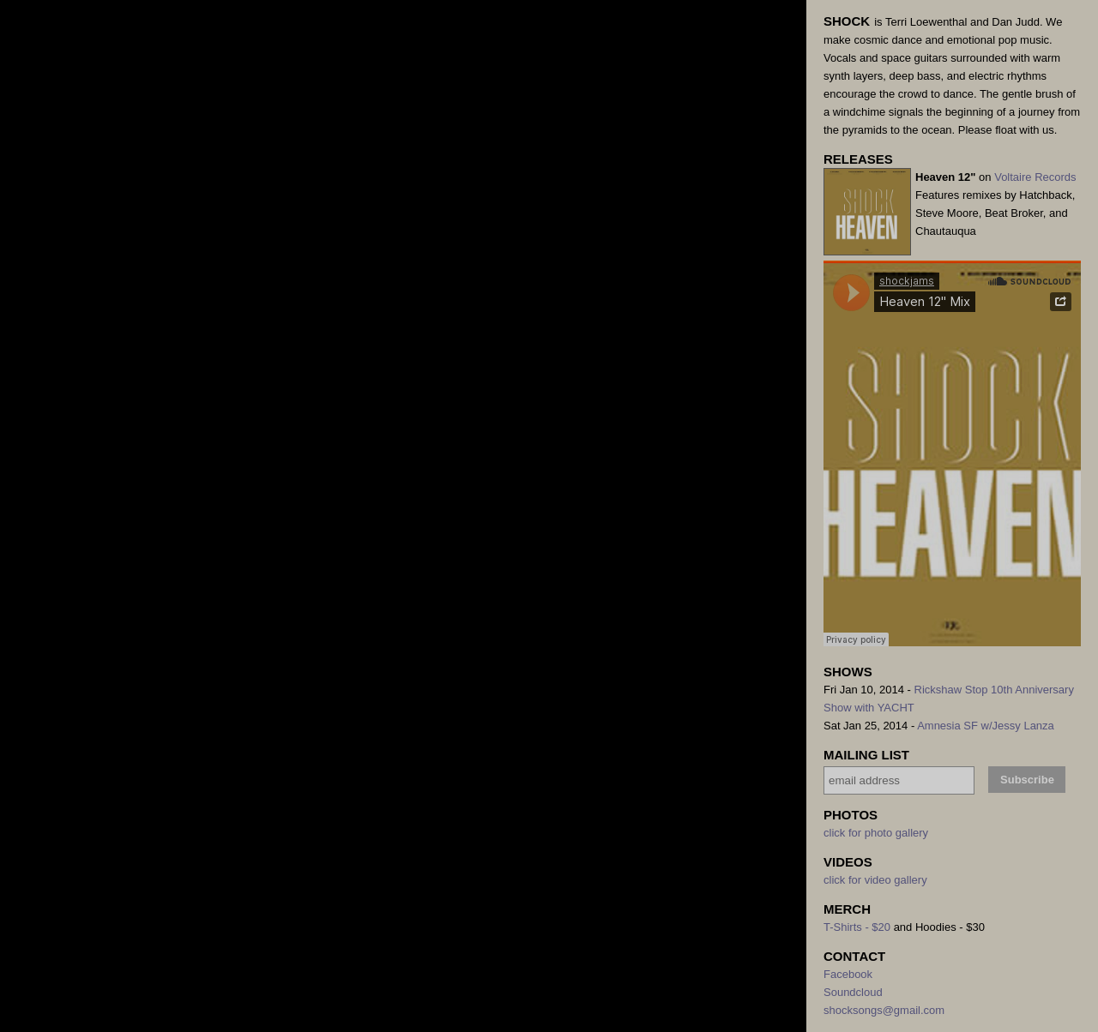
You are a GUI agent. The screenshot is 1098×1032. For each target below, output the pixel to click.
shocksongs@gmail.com (884, 1010)
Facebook (848, 974)
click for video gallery (875, 879)
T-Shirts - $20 (857, 927)
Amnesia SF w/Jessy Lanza (985, 725)
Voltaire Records (1035, 177)
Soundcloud (853, 992)
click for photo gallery (876, 832)
